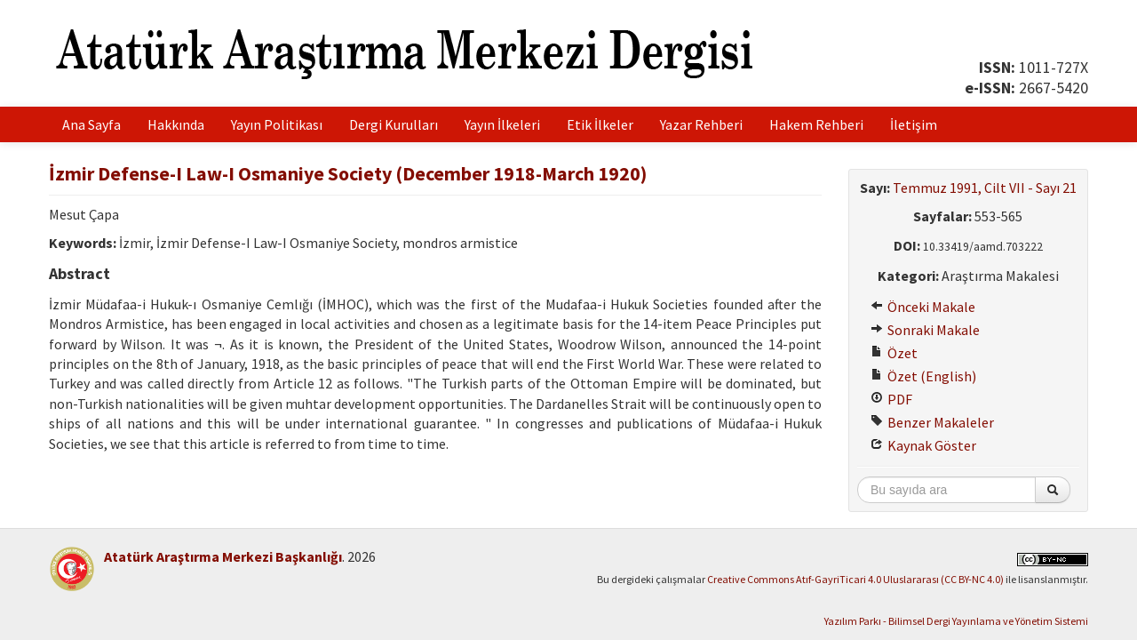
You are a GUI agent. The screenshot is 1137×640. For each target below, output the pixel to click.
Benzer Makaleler (932, 422)
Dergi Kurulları (393, 124)
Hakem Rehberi (816, 124)
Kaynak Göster (923, 445)
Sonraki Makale (925, 330)
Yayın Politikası (276, 124)
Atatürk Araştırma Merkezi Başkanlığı (223, 556)
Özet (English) (923, 376)
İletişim (913, 124)
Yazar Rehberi (701, 124)
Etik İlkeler (600, 124)
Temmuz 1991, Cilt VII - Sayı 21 (985, 187)
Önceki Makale (923, 307)
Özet (894, 353)
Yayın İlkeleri (502, 124)
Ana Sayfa (91, 124)
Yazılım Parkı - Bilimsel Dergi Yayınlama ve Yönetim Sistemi (956, 621)
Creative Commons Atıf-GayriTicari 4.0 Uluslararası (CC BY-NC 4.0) (855, 579)
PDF (891, 399)
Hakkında (175, 124)
